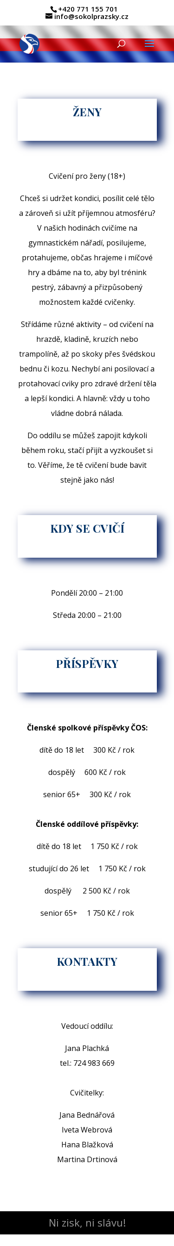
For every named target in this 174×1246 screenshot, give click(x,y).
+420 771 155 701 (88, 8)
